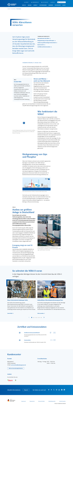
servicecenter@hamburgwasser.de (18, 391)
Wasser (29, 5)
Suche (63, 5)
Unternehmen (43, 5)
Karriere (51, 5)
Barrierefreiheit (41, 428)
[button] (44, 317)
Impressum (23, 428)
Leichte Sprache (45, 2)
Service (24, 5)
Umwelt (35, 5)
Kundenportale (62, 2)
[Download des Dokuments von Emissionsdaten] (54, 340)
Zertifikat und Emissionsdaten (45, 46)
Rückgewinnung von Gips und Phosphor (46, 40)
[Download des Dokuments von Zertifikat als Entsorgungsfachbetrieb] (54, 332)
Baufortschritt (41, 44)
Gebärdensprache (35, 2)
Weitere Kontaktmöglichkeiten (16, 395)
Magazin (58, 5)
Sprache (53, 2)
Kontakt (27, 2)
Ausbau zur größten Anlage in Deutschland (47, 42)
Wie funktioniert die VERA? (44, 38)
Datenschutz (32, 428)
